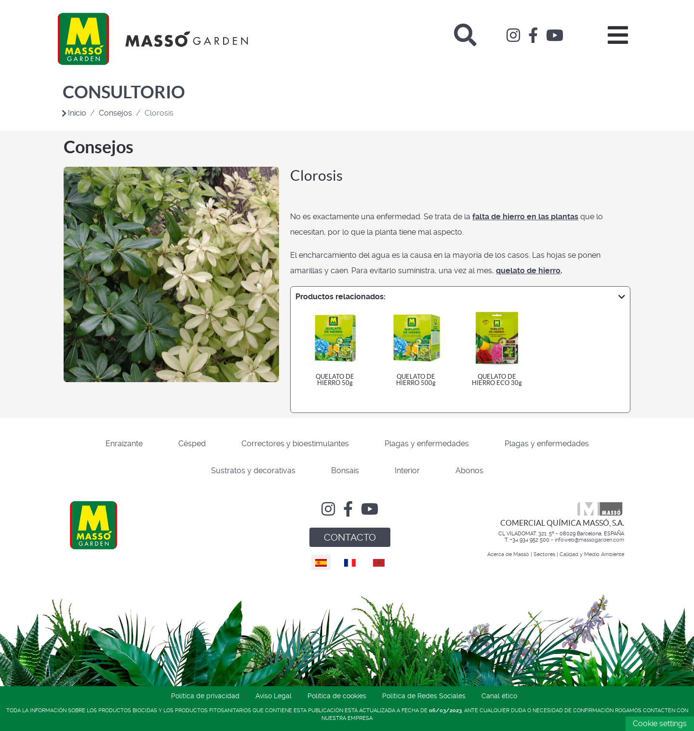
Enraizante (124, 443)
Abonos (469, 470)
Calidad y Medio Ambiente (592, 554)
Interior (407, 470)
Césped (192, 443)
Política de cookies (336, 696)
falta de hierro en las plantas (525, 216)
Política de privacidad (205, 696)
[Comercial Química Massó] (153, 39)
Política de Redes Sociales (424, 696)
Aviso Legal (273, 696)
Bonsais (345, 470)
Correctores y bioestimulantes (295, 443)
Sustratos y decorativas (253, 470)
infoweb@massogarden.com (589, 540)
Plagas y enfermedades (427, 443)
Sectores (544, 554)
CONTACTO (350, 537)
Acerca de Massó (508, 554)
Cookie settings (660, 723)
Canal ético (499, 696)
